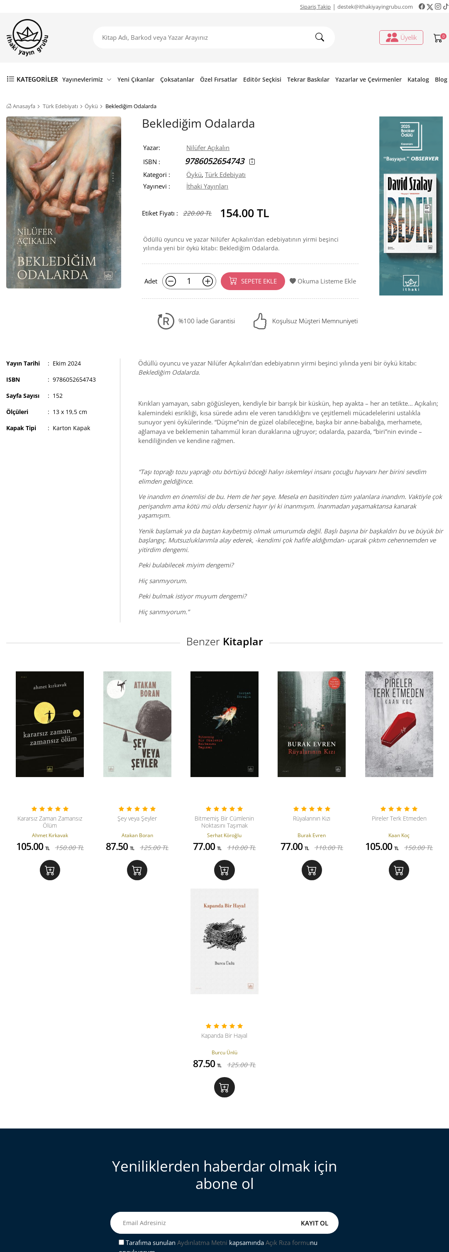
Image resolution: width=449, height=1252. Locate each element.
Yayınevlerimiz (87, 79)
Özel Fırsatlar (218, 79)
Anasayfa (20, 106)
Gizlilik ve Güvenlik (156, 1183)
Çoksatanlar (177, 79)
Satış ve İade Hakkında (161, 1170)
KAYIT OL (314, 1015)
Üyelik (401, 37)
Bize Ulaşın (145, 1129)
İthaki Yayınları (207, 186)
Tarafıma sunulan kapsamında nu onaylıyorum (218, 1040)
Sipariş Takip (315, 6)
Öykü (91, 106)
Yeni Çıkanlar (135, 79)
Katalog (418, 79)
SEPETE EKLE (253, 280)
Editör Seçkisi (262, 79)
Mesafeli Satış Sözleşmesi (165, 1156)
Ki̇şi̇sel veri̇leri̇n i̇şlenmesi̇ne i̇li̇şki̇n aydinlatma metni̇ (280, 1161)
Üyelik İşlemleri (263, 1129)
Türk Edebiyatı (60, 106)
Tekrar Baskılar (308, 79)
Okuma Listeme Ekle (323, 281)
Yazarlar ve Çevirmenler (368, 79)
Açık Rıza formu (288, 1035)
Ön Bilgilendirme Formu (164, 1197)
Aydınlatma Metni (202, 1035)
